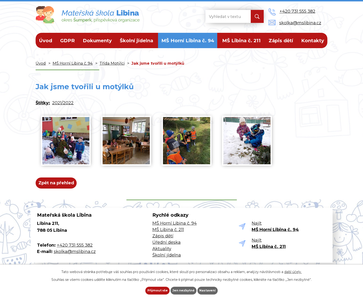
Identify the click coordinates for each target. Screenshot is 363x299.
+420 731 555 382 (75, 249)
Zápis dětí (281, 40)
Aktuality (161, 252)
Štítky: (43, 102)
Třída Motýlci (112, 63)
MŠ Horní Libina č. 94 (187, 40)
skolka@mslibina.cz (75, 255)
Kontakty (312, 40)
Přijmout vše (149, 288)
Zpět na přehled (60, 184)
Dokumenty (97, 40)
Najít (275, 230)
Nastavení (216, 288)
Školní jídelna (136, 40)
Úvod (45, 40)
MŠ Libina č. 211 (241, 40)
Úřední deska (166, 245)
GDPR (67, 40)
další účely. (293, 268)
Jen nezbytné (183, 288)
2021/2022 (63, 102)
